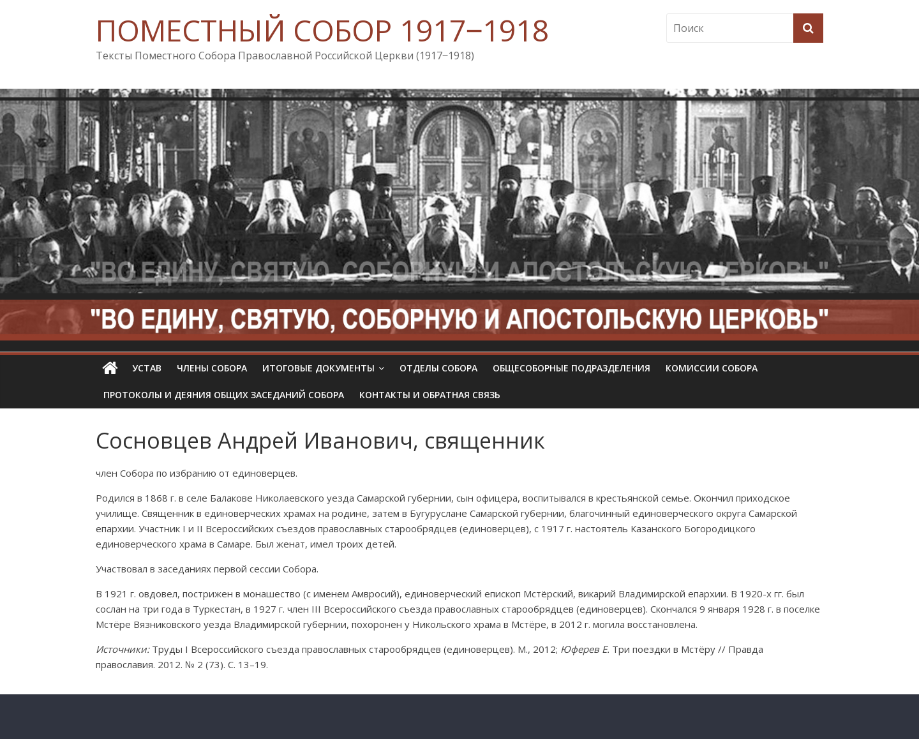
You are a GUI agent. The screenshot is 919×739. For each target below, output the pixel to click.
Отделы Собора (438, 368)
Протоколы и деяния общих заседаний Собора (223, 395)
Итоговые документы (318, 368)
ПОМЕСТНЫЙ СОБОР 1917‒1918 (322, 30)
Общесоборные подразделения (571, 368)
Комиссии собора (712, 368)
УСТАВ (146, 368)
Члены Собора (212, 368)
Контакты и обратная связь (429, 395)
